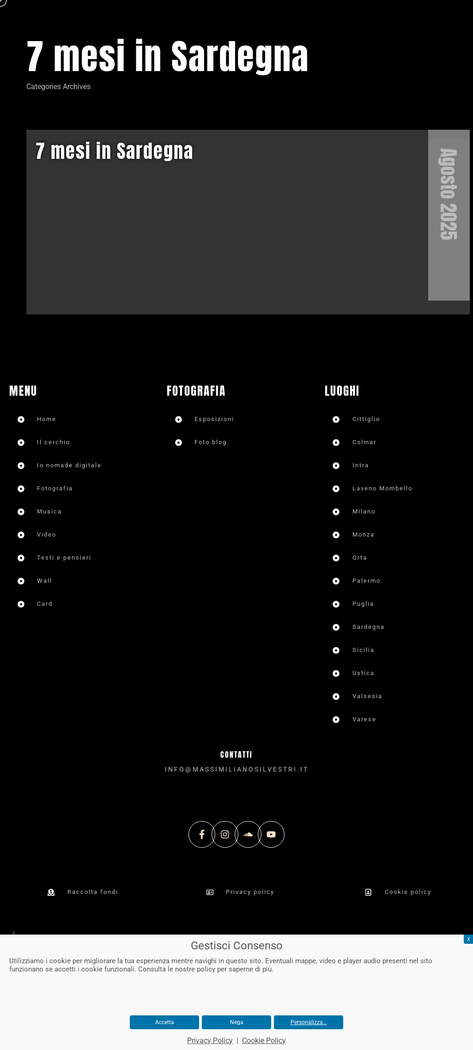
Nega (236, 1022)
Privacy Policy (210, 1040)
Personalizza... (309, 1022)
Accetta (164, 1022)
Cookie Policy (264, 1040)
